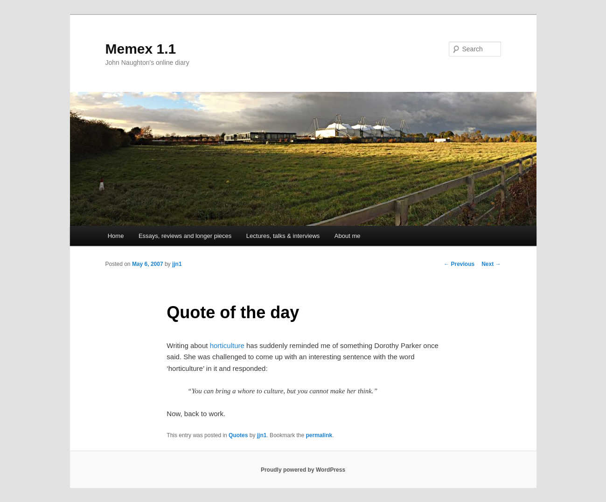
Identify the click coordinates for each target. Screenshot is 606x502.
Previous (459, 264)
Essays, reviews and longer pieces (185, 235)
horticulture (227, 345)
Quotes (238, 435)
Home (116, 235)
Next (491, 264)
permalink (319, 435)
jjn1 (177, 264)
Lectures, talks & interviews (283, 235)
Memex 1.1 (140, 48)
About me (347, 235)
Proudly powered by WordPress (303, 470)
